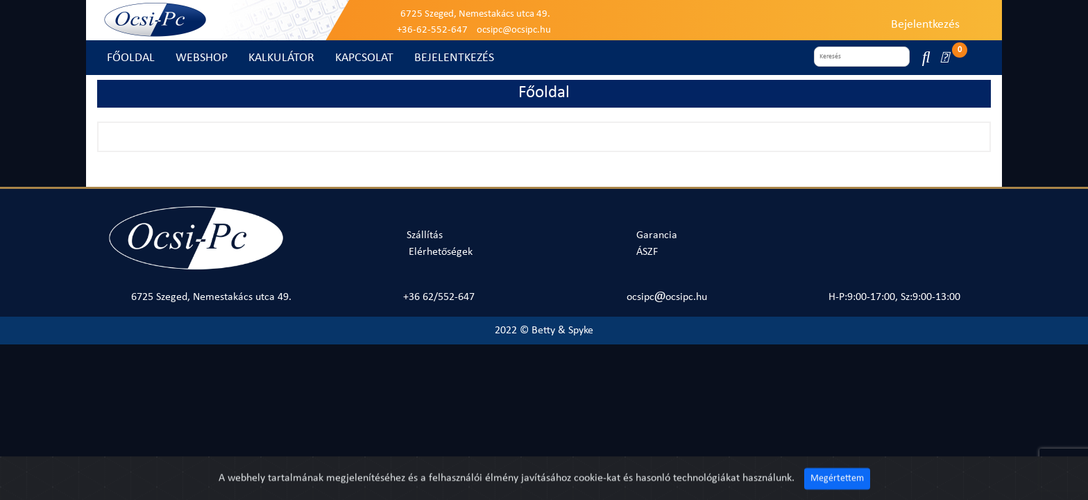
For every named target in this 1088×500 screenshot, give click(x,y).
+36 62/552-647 (439, 297)
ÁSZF (647, 252)
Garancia (656, 235)
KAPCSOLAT (364, 58)
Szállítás (425, 235)
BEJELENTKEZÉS (454, 58)
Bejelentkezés (925, 24)
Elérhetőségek (441, 252)
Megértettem (837, 488)
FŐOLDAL (131, 58)
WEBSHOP (202, 58)
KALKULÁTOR (281, 58)
